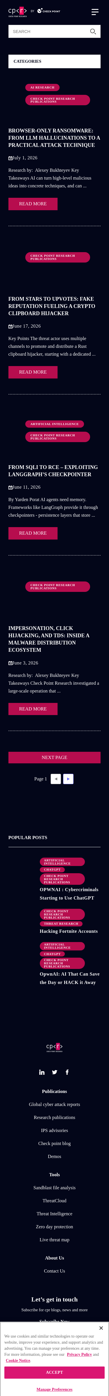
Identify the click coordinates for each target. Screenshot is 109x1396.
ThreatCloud (55, 1200)
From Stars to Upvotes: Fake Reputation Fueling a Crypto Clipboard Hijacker (51, 306)
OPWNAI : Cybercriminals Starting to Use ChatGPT (69, 894)
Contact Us (54, 1271)
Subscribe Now (55, 1321)
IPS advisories (54, 1130)
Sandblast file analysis (54, 1187)
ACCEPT (54, 1379)
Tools (54, 1174)
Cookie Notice (18, 1368)
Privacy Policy (79, 1362)
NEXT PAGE (54, 757)
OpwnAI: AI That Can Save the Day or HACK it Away (70, 978)
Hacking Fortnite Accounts (69, 931)
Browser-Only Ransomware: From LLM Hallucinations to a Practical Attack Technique (54, 138)
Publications (54, 1091)
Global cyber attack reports (54, 1104)
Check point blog (54, 1143)
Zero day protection (54, 1226)
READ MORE (33, 203)
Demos (54, 1156)
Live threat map (54, 1239)
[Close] (101, 1335)
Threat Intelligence (54, 1213)
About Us (54, 1258)
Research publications (54, 1117)
